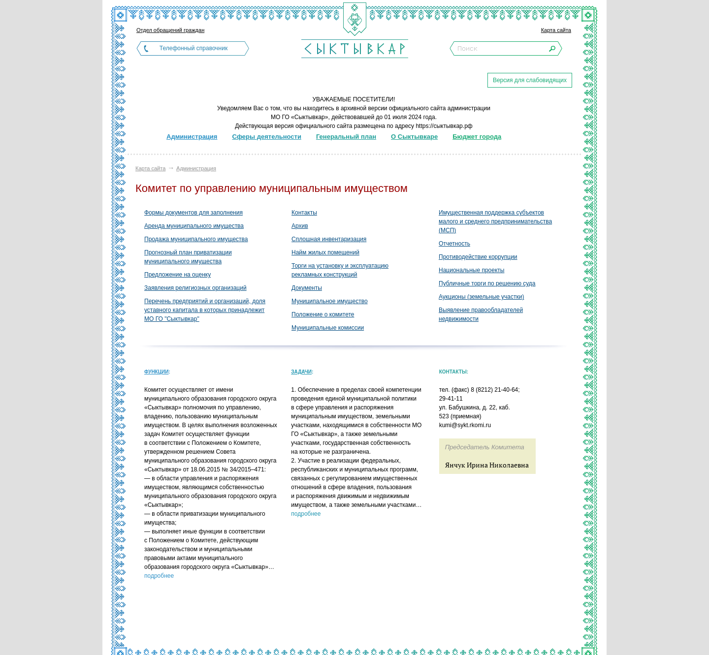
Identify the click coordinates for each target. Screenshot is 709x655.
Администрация (196, 168)
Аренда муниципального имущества (194, 225)
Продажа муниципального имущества (196, 239)
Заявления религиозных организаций (195, 287)
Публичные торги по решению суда (487, 283)
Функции (156, 371)
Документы (306, 287)
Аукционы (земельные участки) (481, 296)
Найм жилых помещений (325, 252)
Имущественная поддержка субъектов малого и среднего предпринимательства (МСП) (495, 221)
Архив (299, 225)
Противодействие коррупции (478, 256)
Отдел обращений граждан (170, 30)
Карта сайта (556, 30)
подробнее (159, 575)
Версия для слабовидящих (530, 80)
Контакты (304, 212)
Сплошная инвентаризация (328, 239)
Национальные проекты (471, 270)
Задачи (301, 371)
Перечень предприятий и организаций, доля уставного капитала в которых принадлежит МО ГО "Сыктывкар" (204, 310)
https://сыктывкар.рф (444, 126)
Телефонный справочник (193, 48)
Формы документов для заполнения (193, 212)
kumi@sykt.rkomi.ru (465, 425)
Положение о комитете (322, 314)
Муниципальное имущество (329, 301)
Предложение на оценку (177, 274)
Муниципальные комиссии (327, 327)
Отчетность (454, 243)
